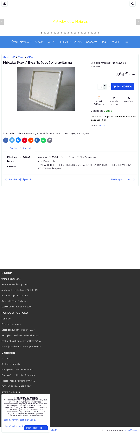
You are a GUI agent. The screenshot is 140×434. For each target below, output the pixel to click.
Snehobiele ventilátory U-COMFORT (19, 290)
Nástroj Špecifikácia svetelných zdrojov (21, 346)
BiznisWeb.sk (130, 430)
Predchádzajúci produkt (18, 179)
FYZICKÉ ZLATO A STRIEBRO (16, 386)
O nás (39, 41)
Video (115, 41)
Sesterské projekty (10, 364)
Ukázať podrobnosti (13, 426)
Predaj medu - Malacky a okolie (17, 369)
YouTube (5, 358)
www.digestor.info (11, 279)
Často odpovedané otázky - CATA (18, 330)
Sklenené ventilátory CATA (14, 284)
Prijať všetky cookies (36, 428)
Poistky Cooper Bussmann (14, 295)
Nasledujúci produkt (123, 179)
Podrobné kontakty (11, 324)
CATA (52, 41)
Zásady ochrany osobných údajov (20, 419)
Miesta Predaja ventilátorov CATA (18, 381)
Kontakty (6, 318)
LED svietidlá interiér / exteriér (16, 306)
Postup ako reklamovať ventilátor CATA (21, 341)
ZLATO (78, 41)
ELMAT (65, 41)
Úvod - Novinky (21, 41)
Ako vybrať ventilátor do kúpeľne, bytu (20, 335)
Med (104, 41)
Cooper (91, 41)
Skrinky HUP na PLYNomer (14, 301)
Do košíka (123, 86)
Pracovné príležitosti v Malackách (18, 375)
